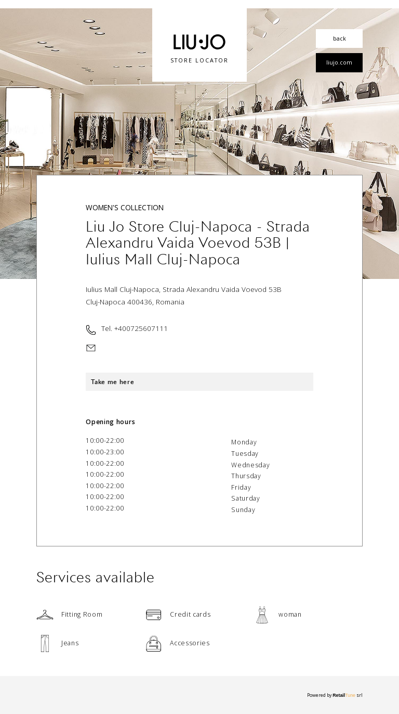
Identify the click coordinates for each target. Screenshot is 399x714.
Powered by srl (335, 695)
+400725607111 (141, 328)
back (339, 38)
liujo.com (339, 62)
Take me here (112, 382)
